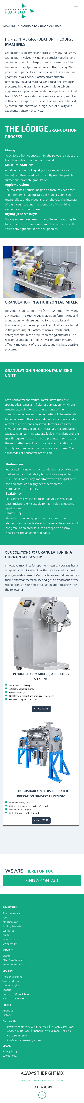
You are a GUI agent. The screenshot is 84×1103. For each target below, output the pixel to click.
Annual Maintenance (14, 964)
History (6, 1015)
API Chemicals (10, 922)
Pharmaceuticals (11, 913)
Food (5, 917)
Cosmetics (8, 930)
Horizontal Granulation (15, 994)
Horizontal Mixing (12, 976)
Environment (9, 943)
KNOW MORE (41, 708)
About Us (7, 1010)
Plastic (6, 935)
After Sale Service (12, 960)
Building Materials (12, 926)
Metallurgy (8, 939)
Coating (6, 990)
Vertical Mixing (10, 981)
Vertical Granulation (13, 998)
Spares (6, 956)
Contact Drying (11, 985)
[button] (75, 7)
